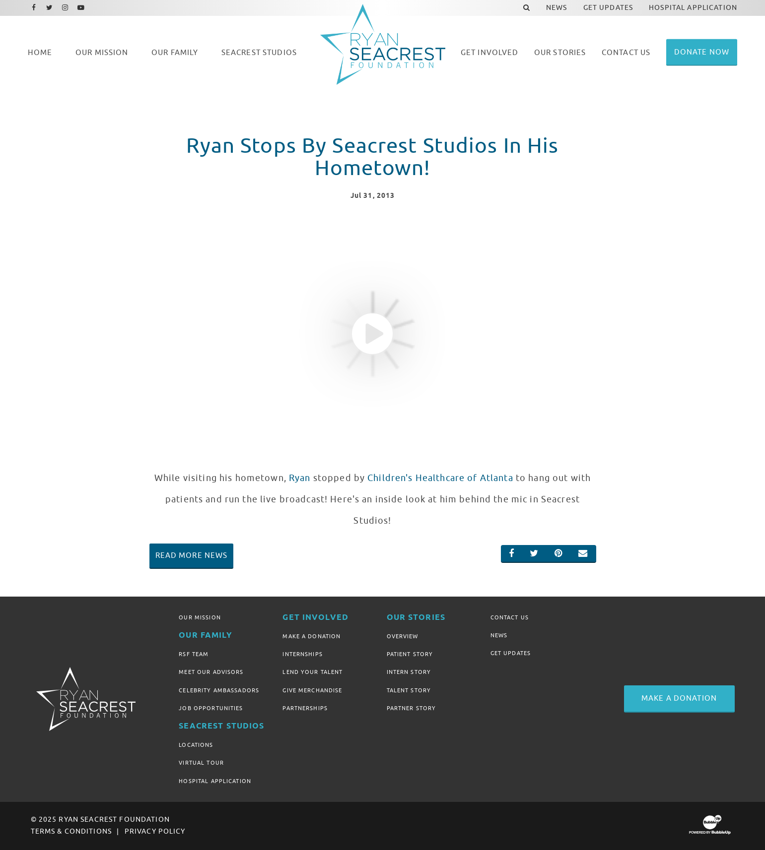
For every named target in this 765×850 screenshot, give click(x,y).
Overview (402, 636)
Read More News (191, 555)
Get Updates (510, 653)
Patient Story (410, 654)
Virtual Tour (201, 762)
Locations (196, 744)
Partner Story (411, 708)
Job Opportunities (211, 708)
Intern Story (409, 671)
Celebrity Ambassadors (219, 690)
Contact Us (509, 617)
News (499, 635)
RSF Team (194, 654)
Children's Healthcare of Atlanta (440, 478)
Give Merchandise (312, 690)
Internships (302, 654)
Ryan (300, 478)
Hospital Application (215, 781)
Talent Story (409, 690)
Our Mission (200, 617)
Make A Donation (311, 636)
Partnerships (305, 708)
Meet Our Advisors (211, 671)
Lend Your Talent (312, 671)
